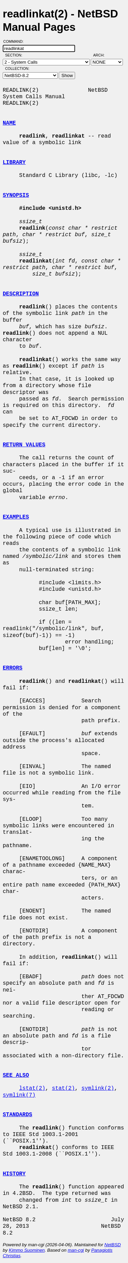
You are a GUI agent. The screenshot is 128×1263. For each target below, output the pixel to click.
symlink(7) (19, 1095)
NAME (9, 123)
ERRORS (13, 668)
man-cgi (76, 1250)
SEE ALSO (16, 1075)
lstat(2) (32, 1088)
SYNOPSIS (16, 195)
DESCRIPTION (21, 294)
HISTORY (14, 1174)
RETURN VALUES (24, 445)
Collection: (17, 68)
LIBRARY (14, 162)
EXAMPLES (16, 517)
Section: (15, 55)
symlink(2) (97, 1088)
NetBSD (112, 1244)
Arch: (102, 55)
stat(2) (63, 1088)
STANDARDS (17, 1115)
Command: (15, 41)
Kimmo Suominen (27, 1250)
